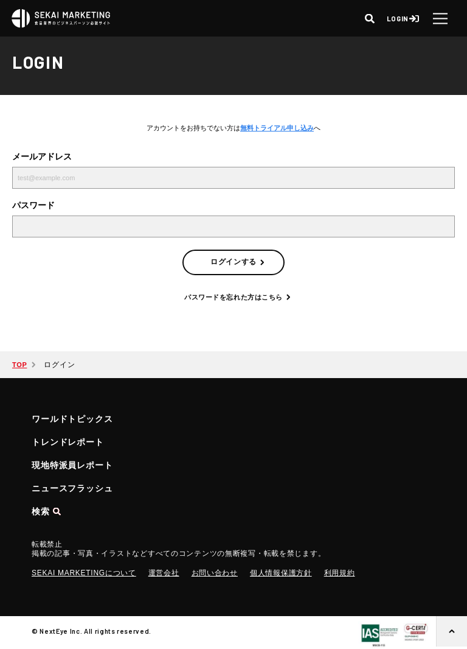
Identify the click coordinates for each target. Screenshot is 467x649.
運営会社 (163, 573)
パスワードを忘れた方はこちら (233, 297)
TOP (19, 364)
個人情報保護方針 (281, 573)
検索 (41, 511)
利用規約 (339, 573)
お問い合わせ (215, 573)
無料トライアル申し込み (277, 128)
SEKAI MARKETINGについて (84, 573)
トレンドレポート (68, 442)
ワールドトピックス (72, 419)
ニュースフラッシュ (72, 488)
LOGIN (398, 19)
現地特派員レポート (72, 465)
